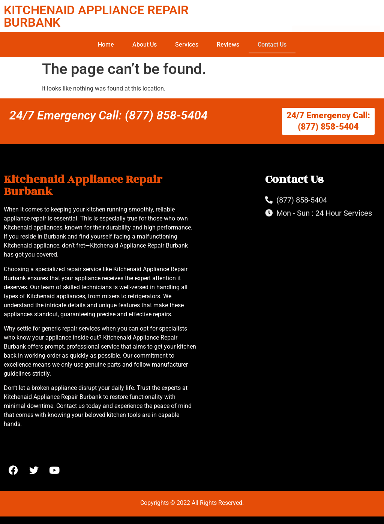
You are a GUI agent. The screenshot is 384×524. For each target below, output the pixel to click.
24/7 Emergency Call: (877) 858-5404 (108, 115)
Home (106, 44)
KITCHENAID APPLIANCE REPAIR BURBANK (96, 16)
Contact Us (272, 44)
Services (186, 44)
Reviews (228, 44)
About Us (144, 44)
